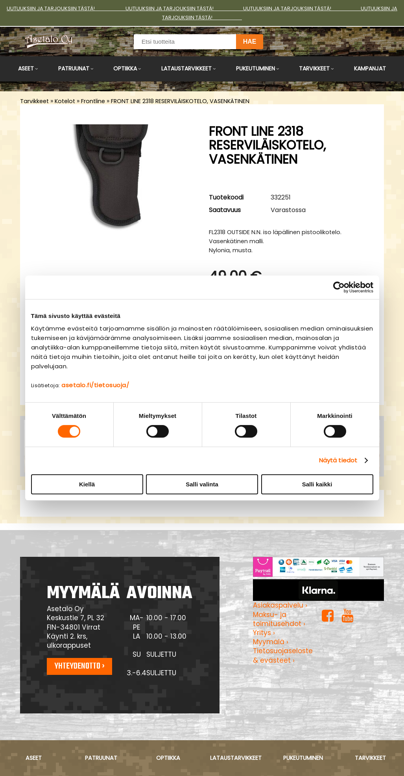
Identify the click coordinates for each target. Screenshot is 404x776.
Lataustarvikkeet (186, 68)
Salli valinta (202, 484)
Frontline (93, 101)
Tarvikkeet (314, 68)
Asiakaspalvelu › (280, 605)
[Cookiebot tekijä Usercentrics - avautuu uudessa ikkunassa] (338, 287)
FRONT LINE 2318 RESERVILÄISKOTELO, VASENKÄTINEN (180, 101)
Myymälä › (270, 642)
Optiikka (125, 68)
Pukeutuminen (255, 68)
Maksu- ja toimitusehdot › (279, 619)
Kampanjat (370, 68)
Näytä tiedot (338, 460)
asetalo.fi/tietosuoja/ (95, 385)
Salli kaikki (317, 484)
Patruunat (73, 68)
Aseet (26, 68)
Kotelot (65, 101)
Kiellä (87, 484)
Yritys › (264, 632)
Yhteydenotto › (79, 666)
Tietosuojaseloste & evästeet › (283, 655)
